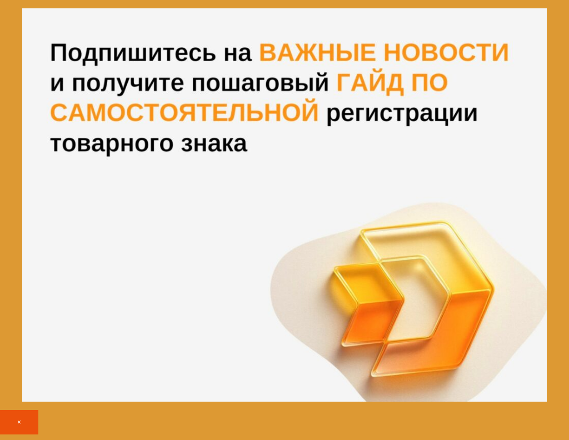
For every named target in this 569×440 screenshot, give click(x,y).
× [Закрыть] (19, 422)
